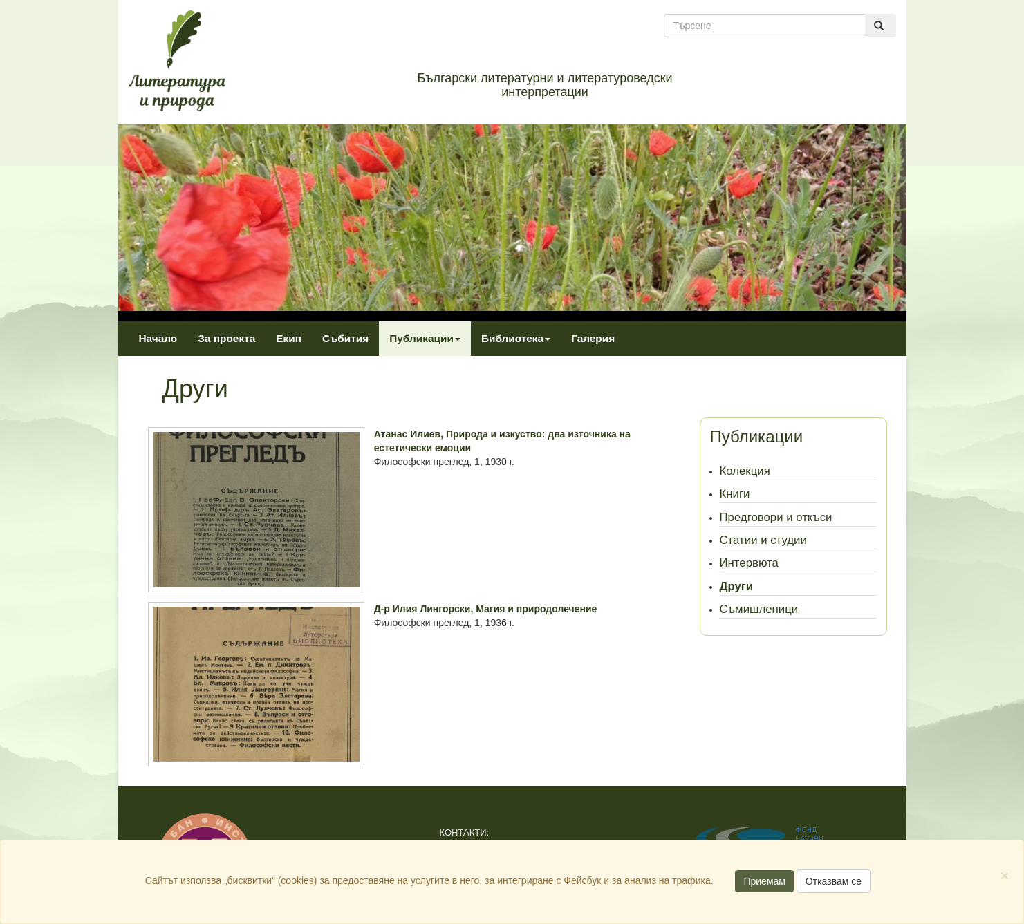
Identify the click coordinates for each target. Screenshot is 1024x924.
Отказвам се (834, 881)
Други (737, 586)
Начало (158, 338)
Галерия (593, 338)
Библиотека (515, 338)
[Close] (1004, 875)
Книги (735, 493)
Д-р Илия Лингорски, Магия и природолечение (485, 608)
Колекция (745, 471)
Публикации (424, 338)
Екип (288, 338)
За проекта (226, 338)
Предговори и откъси (776, 517)
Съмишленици (759, 609)
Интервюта (749, 562)
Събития (345, 338)
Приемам (764, 881)
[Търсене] (764, 25)
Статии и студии (763, 540)
